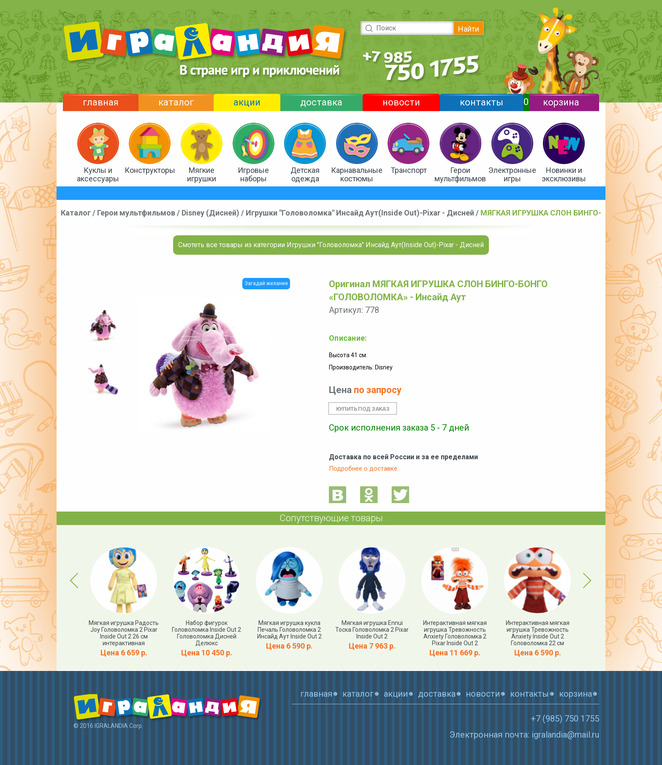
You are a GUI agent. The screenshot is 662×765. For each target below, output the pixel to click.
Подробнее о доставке (363, 468)
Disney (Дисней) (210, 212)
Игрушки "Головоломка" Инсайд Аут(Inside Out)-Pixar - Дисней (360, 212)
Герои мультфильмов (460, 174)
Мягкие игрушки (201, 174)
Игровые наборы (253, 174)
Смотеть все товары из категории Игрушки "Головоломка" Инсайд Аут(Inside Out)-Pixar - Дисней (331, 245)
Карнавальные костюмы (357, 174)
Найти (468, 28)
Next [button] (586, 580)
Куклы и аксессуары (98, 174)
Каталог (76, 212)
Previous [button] (75, 580)
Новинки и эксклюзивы (564, 174)
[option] (103, 325)
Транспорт (409, 170)
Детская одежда (305, 174)
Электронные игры (512, 174)
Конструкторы (150, 170)
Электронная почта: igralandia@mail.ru (524, 735)
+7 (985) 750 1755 (565, 719)
